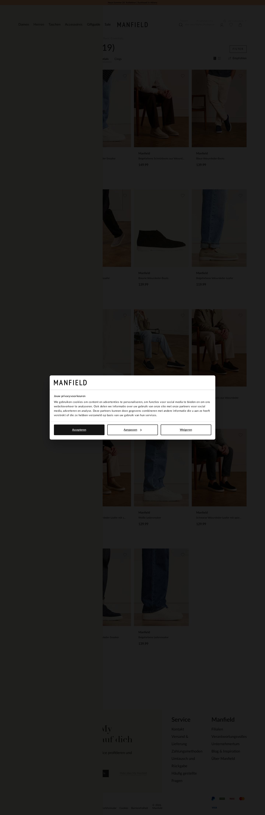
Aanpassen (133, 429)
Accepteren (79, 429)
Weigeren (186, 429)
